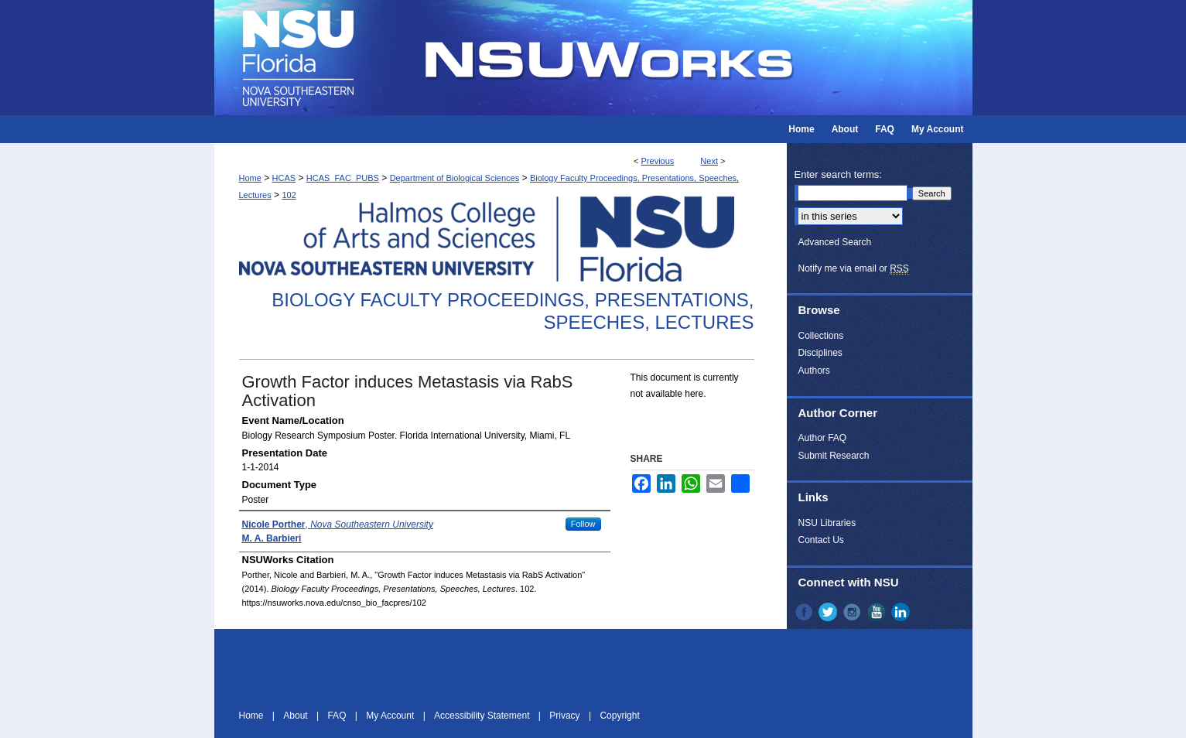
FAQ (337, 715)
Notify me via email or (853, 268)
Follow (583, 523)
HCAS (284, 178)
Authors (814, 370)
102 (289, 195)
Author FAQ (822, 437)
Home (250, 178)
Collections (821, 335)
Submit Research (834, 455)
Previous (658, 161)
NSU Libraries (827, 523)
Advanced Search (835, 242)
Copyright (619, 715)
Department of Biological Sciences (455, 178)
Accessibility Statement (483, 715)
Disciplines (820, 352)
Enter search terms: (838, 174)
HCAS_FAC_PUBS (342, 178)
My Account (391, 715)
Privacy (566, 715)
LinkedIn (902, 612)
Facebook (805, 612)
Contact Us (821, 540)
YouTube (878, 612)
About (296, 715)
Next (709, 161)
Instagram (853, 612)
